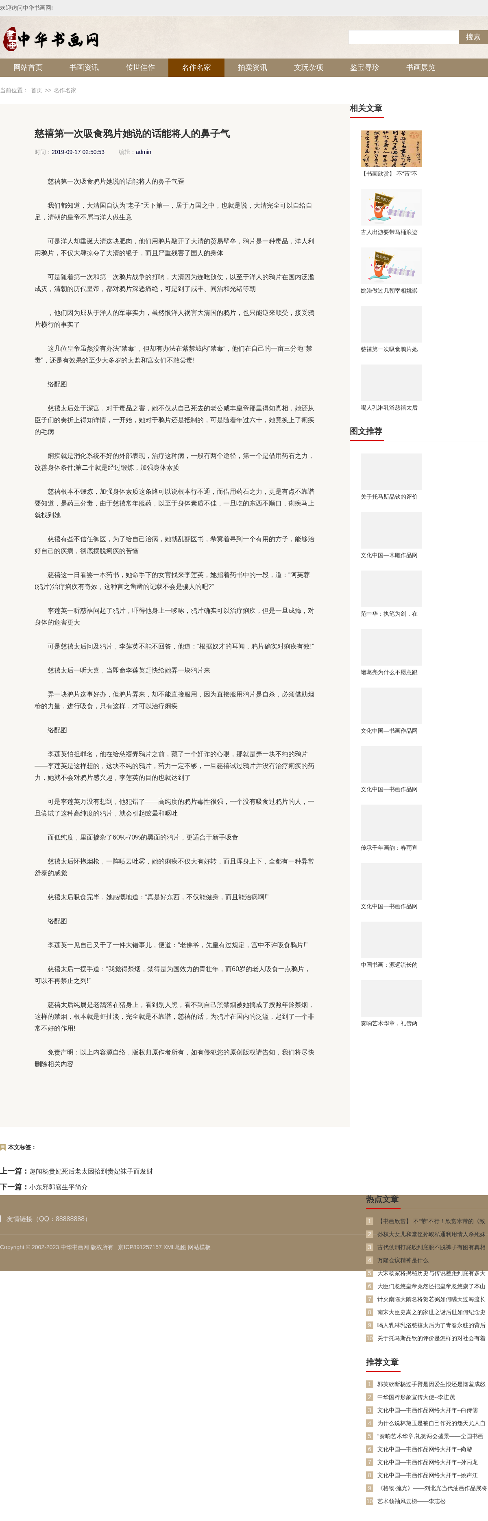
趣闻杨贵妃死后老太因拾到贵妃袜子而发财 (91, 1171)
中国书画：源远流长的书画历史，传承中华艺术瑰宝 (389, 964)
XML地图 (175, 1247)
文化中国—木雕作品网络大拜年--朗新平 (389, 555)
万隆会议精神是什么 (403, 1260)
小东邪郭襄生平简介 (58, 1187)
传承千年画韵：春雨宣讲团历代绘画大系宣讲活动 (389, 847)
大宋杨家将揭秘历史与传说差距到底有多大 (431, 1273)
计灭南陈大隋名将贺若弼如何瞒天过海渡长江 (431, 1299)
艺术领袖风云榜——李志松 (411, 1501)
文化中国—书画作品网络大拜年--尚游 (424, 1449)
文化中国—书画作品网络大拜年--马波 (389, 730)
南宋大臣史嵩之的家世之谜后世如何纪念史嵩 (431, 1312)
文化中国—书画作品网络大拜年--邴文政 (389, 789)
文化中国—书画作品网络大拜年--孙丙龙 (427, 1462)
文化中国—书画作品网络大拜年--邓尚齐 (389, 906)
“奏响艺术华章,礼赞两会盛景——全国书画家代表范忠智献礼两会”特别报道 (430, 1436)
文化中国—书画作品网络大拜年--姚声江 (427, 1475)
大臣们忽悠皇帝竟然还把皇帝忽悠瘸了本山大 (431, 1286)
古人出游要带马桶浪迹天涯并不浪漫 (389, 232)
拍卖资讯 (252, 67)
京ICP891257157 (139, 1247)
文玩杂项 (308, 67)
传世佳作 (140, 67)
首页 (36, 90)
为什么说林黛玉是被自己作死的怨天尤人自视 (431, 1423)
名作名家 (196, 67)
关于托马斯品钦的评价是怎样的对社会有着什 (389, 496)
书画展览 (421, 67)
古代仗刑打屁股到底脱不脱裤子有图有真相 (431, 1247)
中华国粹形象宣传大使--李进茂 (416, 1397)
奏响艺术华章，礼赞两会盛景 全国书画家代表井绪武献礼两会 (390, 1023)
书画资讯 (84, 67)
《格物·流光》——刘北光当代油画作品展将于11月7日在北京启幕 (432, 1488)
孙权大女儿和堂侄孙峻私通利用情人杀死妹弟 (431, 1234)
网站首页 (28, 67)
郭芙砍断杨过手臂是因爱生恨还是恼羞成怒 (431, 1384)
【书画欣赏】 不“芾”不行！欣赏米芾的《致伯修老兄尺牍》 (389, 173)
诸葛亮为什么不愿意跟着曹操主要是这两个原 (389, 672)
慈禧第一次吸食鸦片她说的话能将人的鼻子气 (389, 349)
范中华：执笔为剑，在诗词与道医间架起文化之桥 (389, 613)
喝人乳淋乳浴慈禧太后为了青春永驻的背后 (389, 407)
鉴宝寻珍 (364, 67)
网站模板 (199, 1247)
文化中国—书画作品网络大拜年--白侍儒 (427, 1410)
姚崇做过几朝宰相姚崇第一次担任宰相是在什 (389, 290)
